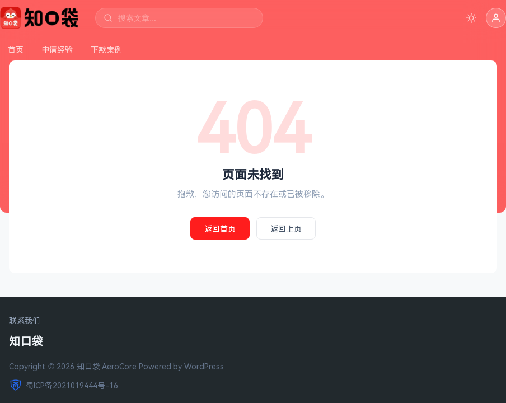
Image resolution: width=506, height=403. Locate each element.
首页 (16, 49)
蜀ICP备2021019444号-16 (63, 385)
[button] (496, 18)
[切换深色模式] (471, 18)
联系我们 (24, 321)
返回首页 (220, 228)
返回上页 (286, 228)
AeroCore (119, 366)
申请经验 (57, 49)
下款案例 (106, 49)
